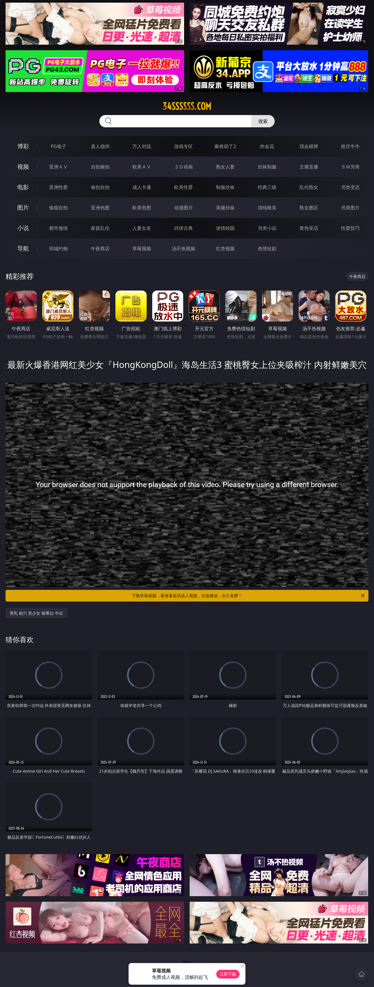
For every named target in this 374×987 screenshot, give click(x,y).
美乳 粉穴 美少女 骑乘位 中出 (36, 613)
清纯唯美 (267, 207)
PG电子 (58, 146)
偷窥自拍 (58, 207)
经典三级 (267, 187)
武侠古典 (183, 228)
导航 (23, 248)
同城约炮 (58, 248)
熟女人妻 (225, 167)
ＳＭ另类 (350, 167)
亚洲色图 (100, 207)
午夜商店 (100, 248)
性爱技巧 (350, 228)
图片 (23, 207)
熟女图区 (308, 207)
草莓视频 (141, 248)
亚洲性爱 (58, 187)
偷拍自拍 (100, 187)
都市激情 (58, 228)
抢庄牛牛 (350, 146)
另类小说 (267, 228)
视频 (23, 167)
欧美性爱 (183, 187)
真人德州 (100, 146)
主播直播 (308, 167)
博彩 (23, 146)
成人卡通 (141, 187)
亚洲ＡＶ (58, 167)
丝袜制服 (267, 167)
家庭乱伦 (100, 228)
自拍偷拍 (100, 167)
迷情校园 (225, 228)
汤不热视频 (183, 248)
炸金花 (267, 146)
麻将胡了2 (225, 146)
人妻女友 (141, 228)
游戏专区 (183, 146)
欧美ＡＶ (141, 167)
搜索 (263, 121)
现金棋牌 (308, 146)
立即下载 (228, 974)
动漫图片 (183, 207)
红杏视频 (225, 248)
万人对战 (141, 146)
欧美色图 (141, 207)
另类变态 (350, 187)
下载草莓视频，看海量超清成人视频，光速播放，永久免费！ (249, 595)
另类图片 (350, 207)
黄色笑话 (308, 228)
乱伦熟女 (308, 187)
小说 (23, 228)
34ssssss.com (186, 106)
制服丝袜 (225, 187)
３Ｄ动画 (183, 167)
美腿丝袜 (225, 207)
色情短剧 (267, 248)
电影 (23, 187)
